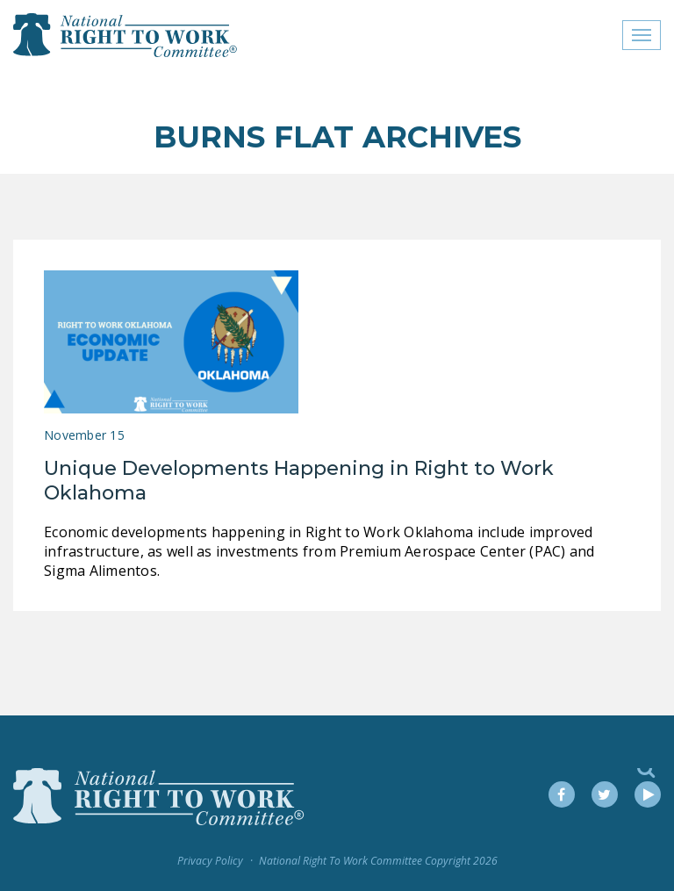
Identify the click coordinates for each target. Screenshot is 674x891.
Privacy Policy (210, 860)
